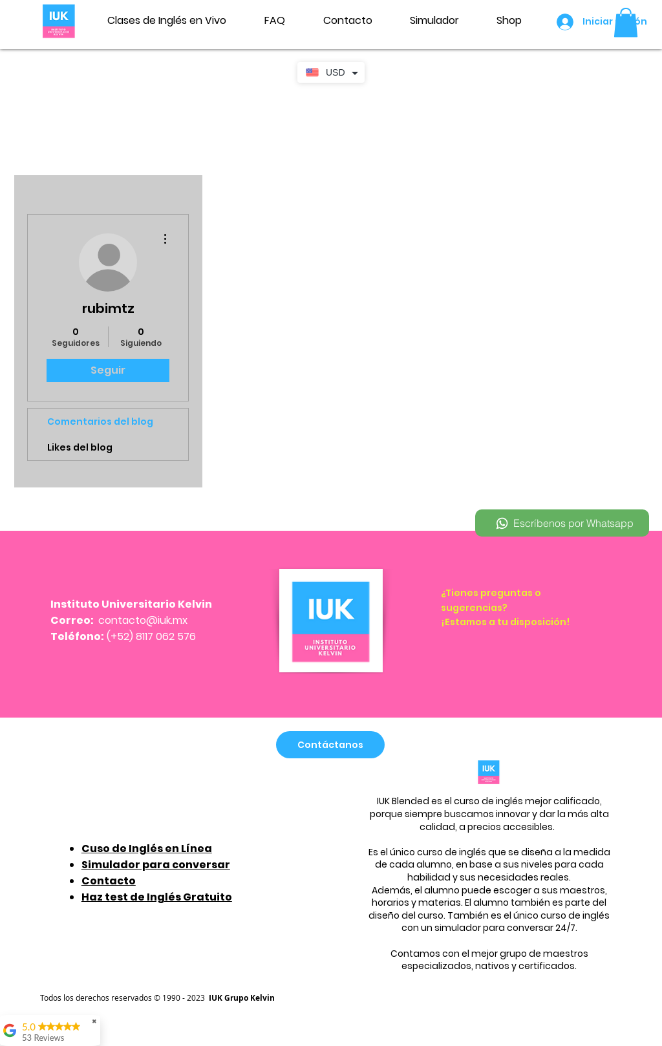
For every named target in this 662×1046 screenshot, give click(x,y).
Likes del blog (79, 447)
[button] (626, 22)
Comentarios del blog (100, 421)
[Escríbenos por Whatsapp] (562, 523)
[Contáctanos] (330, 744)
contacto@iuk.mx (142, 620)
